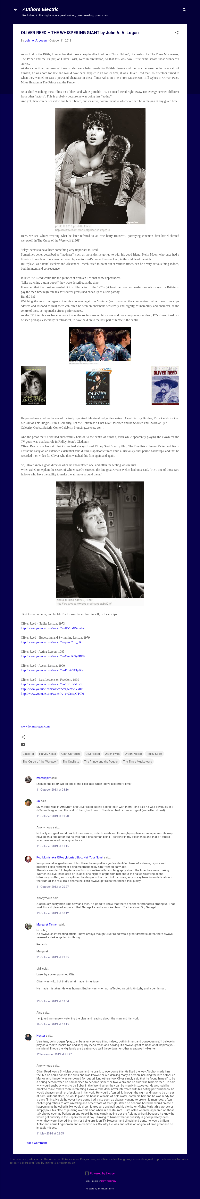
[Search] (184, 11)
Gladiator (28, 754)
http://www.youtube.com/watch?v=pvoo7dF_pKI (52, 642)
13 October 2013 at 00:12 (53, 913)
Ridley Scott (154, 754)
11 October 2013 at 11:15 (53, 846)
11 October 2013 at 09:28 (53, 816)
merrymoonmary (108, 1181)
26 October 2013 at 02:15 (53, 1024)
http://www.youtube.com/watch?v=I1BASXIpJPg (52, 670)
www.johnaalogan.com (35, 726)
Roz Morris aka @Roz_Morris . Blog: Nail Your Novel (70, 857)
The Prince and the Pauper (101, 761)
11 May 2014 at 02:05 (50, 1133)
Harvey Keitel (47, 754)
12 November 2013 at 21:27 (54, 1054)
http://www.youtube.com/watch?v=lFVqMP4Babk (52, 628)
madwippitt (44, 778)
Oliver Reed (93, 754)
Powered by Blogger (100, 1173)
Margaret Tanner (47, 924)
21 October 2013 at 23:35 (53, 957)
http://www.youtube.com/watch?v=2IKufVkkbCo (52, 684)
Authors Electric (40, 9)
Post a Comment (36, 1143)
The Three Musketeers (137, 761)
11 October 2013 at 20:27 (53, 886)
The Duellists (71, 761)
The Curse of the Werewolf (40, 761)
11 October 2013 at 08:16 (53, 789)
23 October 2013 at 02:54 (53, 1001)
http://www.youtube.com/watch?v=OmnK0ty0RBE (53, 656)
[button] (176, 33)
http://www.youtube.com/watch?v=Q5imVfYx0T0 (52, 689)
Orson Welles (133, 754)
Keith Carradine (70, 754)
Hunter (41, 1035)
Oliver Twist (112, 754)
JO (38, 801)
